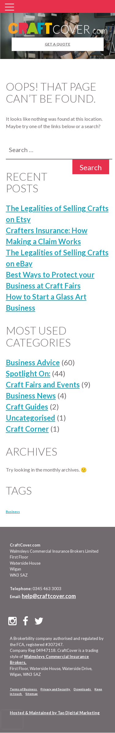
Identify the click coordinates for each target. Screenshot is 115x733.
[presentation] (12, 719)
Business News (31, 395)
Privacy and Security (55, 689)
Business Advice (33, 362)
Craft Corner (27, 428)
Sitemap (31, 694)
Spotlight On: (28, 373)
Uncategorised (30, 417)
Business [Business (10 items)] (13, 512)
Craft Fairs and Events (43, 384)
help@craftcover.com (49, 596)
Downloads (82, 689)
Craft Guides (27, 406)
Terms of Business (23, 689)
